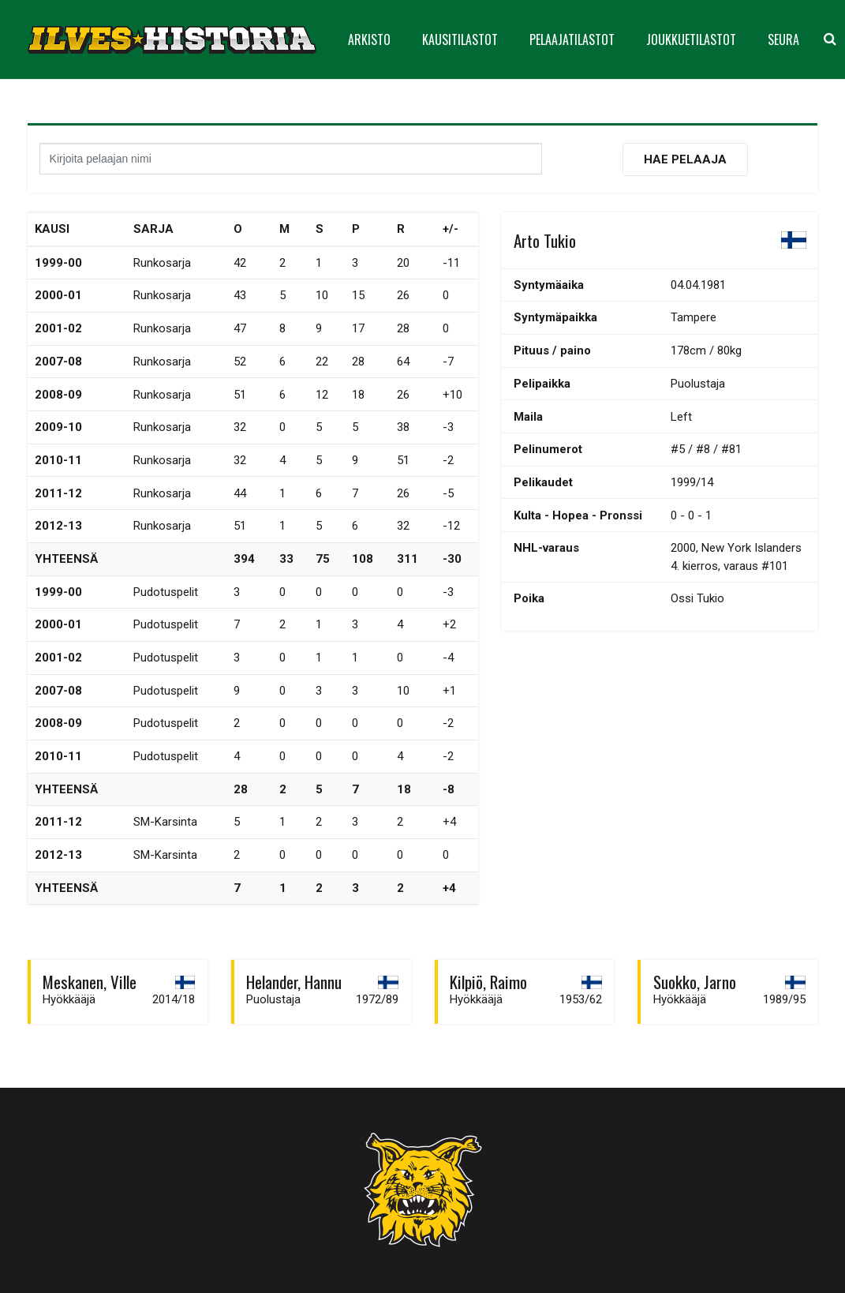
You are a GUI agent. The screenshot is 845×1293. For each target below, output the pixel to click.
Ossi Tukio (697, 598)
